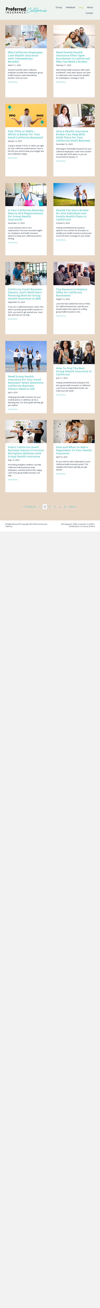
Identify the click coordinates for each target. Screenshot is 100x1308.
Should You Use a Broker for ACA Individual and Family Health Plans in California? (72, 214)
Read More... (13, 82)
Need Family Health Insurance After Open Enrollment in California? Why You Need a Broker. (73, 57)
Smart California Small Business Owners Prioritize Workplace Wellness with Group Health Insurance (26, 451)
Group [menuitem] (59, 7)
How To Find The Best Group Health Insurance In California (74, 371)
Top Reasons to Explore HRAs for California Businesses (71, 292)
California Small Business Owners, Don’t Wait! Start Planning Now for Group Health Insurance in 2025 (25, 293)
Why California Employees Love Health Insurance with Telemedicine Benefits (25, 57)
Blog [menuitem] (81, 7)
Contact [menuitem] (89, 13)
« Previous (29, 506)
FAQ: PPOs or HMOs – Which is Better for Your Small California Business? (25, 134)
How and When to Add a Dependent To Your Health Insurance (74, 450)
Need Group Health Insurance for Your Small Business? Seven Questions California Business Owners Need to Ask (25, 383)
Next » (73, 506)
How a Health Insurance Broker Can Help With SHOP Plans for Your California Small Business (73, 135)
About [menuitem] (90, 7)
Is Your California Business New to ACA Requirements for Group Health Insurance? (26, 214)
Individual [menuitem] (70, 7)
